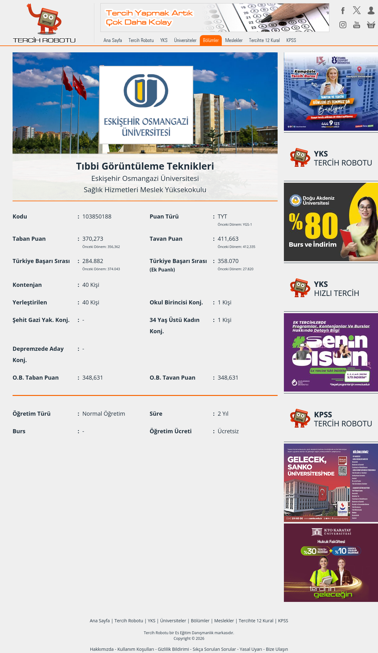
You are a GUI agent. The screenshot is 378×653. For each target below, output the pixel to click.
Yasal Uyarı (251, 649)
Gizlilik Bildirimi (173, 649)
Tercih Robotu (141, 40)
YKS (164, 40)
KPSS (291, 40)
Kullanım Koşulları (135, 649)
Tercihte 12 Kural (264, 40)
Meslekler (233, 40)
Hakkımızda (102, 649)
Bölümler (211, 40)
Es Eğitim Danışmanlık (194, 632)
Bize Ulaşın (277, 649)
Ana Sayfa (113, 40)
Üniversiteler (185, 40)
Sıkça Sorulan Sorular (214, 649)
